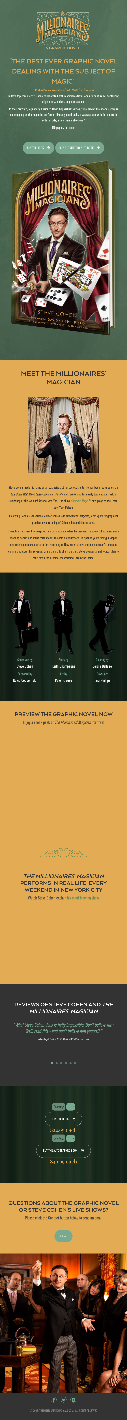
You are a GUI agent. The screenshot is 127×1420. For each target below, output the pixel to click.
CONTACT (63, 1236)
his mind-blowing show (83, 898)
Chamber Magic (79, 501)
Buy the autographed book (79, 148)
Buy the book (38, 148)
